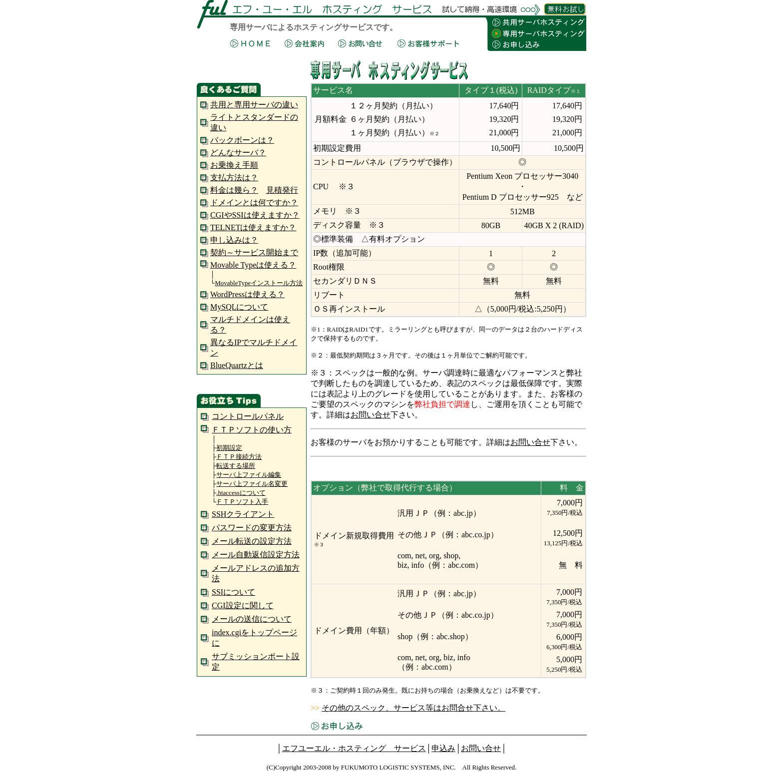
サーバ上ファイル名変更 (252, 483)
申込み (443, 748)
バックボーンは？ (242, 140)
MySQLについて (239, 307)
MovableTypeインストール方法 (259, 283)
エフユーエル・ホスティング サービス (354, 748)
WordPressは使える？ (247, 294)
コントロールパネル (248, 416)
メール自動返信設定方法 (256, 554)
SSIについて (233, 592)
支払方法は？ (234, 177)
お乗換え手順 (234, 165)
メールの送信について (252, 619)
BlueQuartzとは (236, 365)
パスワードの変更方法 (252, 527)
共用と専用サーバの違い (254, 104)
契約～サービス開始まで (254, 252)
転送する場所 (235, 465)
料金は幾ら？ (234, 190)
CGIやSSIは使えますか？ (255, 215)
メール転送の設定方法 (252, 541)
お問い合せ (371, 414)
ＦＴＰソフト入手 (242, 501)
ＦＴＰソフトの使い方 (252, 429)
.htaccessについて (241, 492)
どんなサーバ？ (238, 152)
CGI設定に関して (243, 605)
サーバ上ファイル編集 (248, 474)
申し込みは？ (234, 240)
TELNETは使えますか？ (253, 227)
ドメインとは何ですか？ (254, 202)
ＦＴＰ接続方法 (239, 456)
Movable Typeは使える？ (253, 265)
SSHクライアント (243, 514)
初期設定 (229, 447)
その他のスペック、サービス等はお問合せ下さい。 (413, 708)
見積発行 (282, 190)
